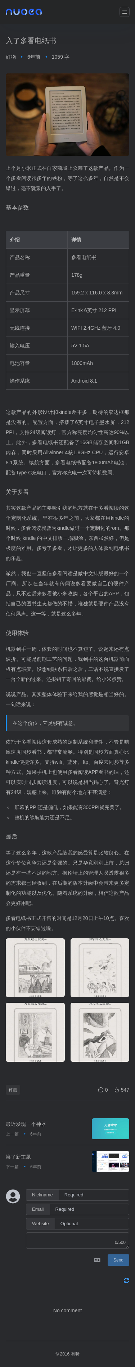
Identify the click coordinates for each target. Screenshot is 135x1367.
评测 (13, 1089)
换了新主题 (18, 1157)
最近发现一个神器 (26, 1124)
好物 (11, 57)
